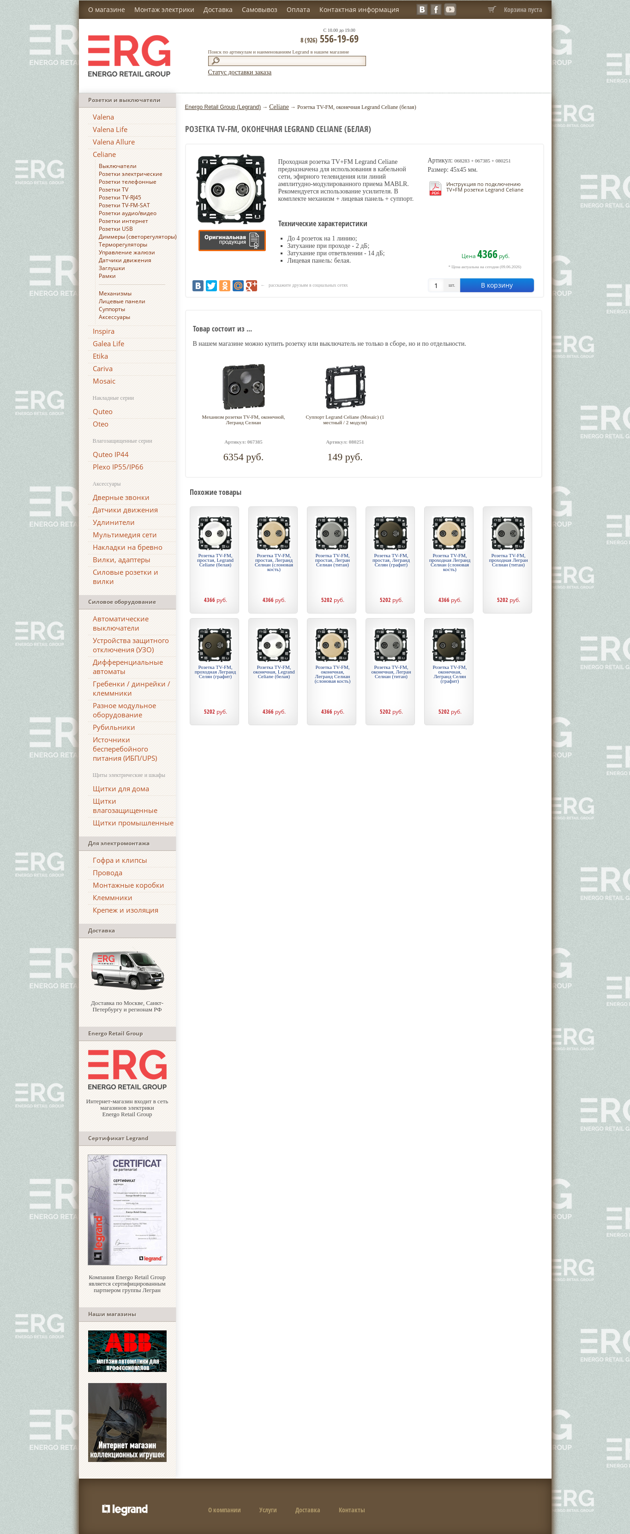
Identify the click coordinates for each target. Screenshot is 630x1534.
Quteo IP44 (111, 454)
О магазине (106, 9)
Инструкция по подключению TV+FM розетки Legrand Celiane (484, 186)
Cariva (103, 368)
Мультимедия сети (125, 534)
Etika (100, 356)
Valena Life (110, 129)
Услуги (268, 1509)
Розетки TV (113, 189)
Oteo (100, 423)
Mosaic (104, 380)
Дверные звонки (121, 497)
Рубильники (114, 727)
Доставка (218, 9)
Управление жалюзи (127, 252)
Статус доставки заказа (240, 72)
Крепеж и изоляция (125, 909)
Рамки (107, 276)
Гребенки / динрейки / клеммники (131, 688)
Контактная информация (359, 9)
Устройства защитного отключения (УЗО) (131, 645)
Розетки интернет (123, 221)
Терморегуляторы (123, 244)
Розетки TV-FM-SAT (124, 205)
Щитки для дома (121, 788)
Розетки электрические (130, 174)
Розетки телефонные (127, 182)
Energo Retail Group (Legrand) (223, 107)
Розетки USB (116, 229)
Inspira (103, 331)
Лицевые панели (122, 301)
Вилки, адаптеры (121, 559)
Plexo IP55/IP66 (118, 466)
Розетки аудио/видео (127, 213)
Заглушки (112, 268)
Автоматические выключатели (121, 623)
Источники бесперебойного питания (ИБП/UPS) (125, 749)
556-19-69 (329, 38)
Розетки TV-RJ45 (120, 197)
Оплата (298, 9)
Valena (103, 116)
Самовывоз (259, 9)
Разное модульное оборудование (124, 710)
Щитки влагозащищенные (125, 805)
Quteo (103, 411)
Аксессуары (114, 317)
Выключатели (118, 166)
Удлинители (114, 522)
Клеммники (112, 897)
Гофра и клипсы (120, 860)
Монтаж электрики (164, 9)
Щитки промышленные (133, 822)
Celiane (104, 154)
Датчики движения (125, 260)
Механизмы (115, 293)
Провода (107, 872)
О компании (224, 1509)
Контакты (352, 1509)
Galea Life (108, 343)
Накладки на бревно (127, 547)
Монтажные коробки (128, 885)
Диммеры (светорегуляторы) (138, 237)
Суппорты (112, 309)
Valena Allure (114, 141)
